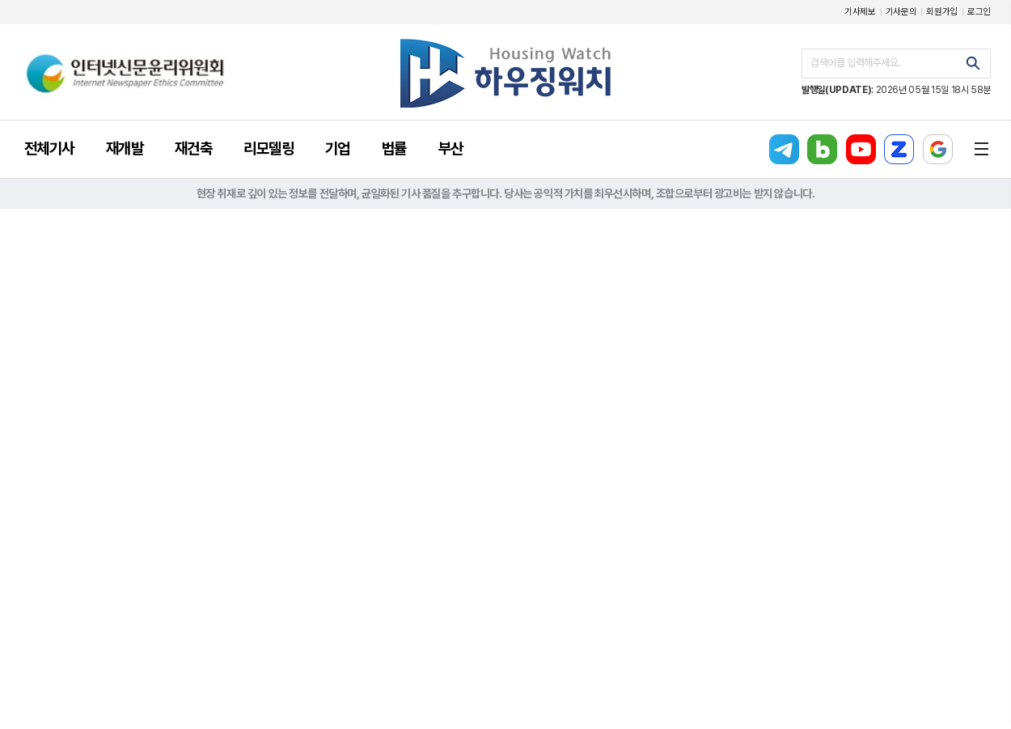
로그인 (979, 11)
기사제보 (860, 11)
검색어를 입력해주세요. (855, 62)
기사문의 (901, 11)
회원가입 (942, 11)
